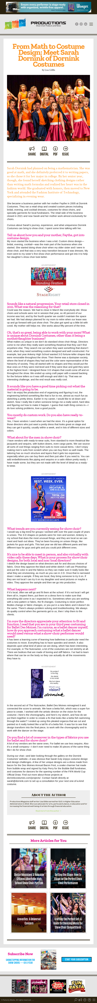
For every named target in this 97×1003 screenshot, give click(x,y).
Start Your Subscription (76, 959)
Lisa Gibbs (50, 69)
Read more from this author (48, 811)
